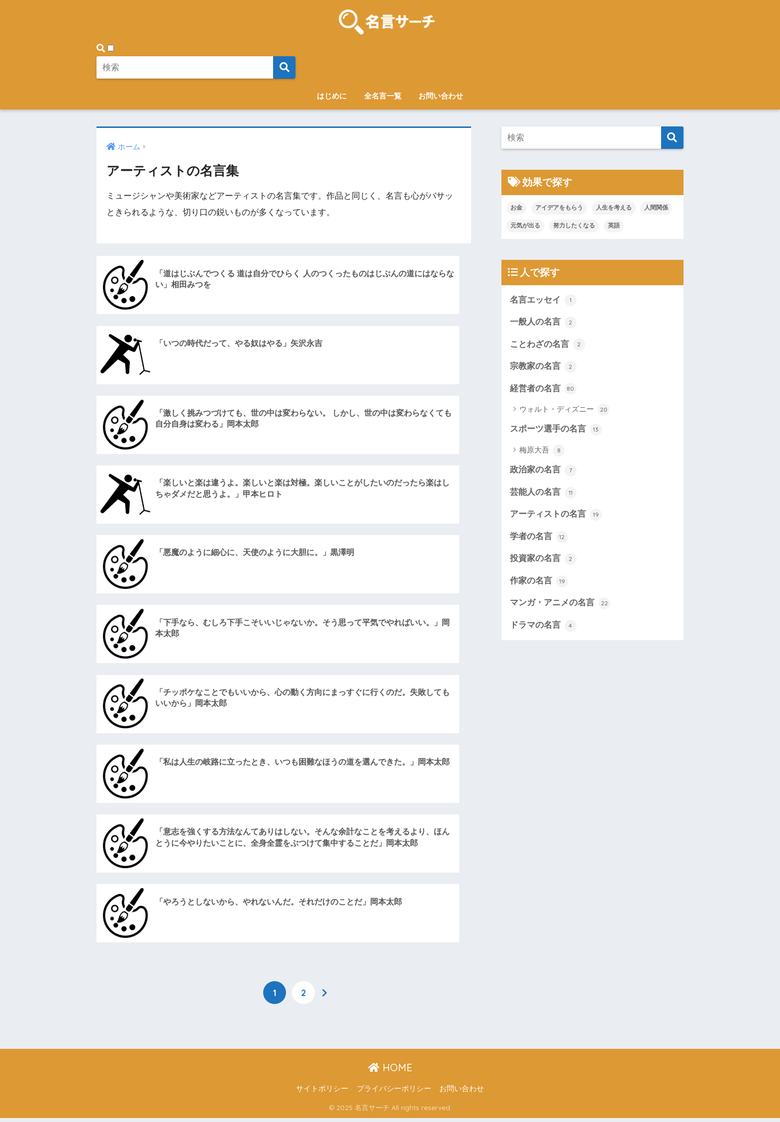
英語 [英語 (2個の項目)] (614, 225)
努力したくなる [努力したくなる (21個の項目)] (574, 225)
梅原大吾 (542, 451)
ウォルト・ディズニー (564, 410)
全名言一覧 (382, 96)
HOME (390, 1071)
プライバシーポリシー (394, 1093)
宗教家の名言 (543, 367)
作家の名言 (539, 582)
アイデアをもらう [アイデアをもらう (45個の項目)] (559, 207)
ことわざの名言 (547, 345)
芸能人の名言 (543, 493)
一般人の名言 (543, 323)
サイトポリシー (322, 1093)
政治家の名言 (543, 471)
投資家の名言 (543, 560)
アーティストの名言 (556, 516)
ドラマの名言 (543, 627)
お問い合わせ (440, 96)
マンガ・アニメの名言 (560, 604)
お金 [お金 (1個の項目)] (516, 207)
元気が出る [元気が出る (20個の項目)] (525, 225)
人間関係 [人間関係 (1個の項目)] (656, 207)
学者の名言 (539, 538)
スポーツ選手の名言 (556, 430)
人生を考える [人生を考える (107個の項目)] (614, 207)
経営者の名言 (543, 389)
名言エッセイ (543, 300)
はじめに (332, 96)
